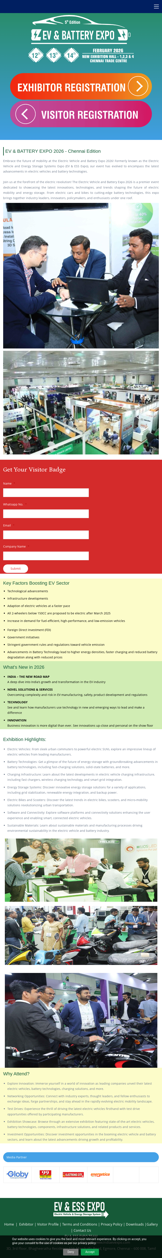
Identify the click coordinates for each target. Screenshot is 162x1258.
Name (9, 483)
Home (9, 1224)
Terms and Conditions (79, 1224)
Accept (89, 1252)
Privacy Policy (111, 1224)
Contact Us (82, 1230)
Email (9, 525)
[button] (81, 1157)
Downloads (135, 1224)
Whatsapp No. (15, 504)
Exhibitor (26, 1224)
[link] (81, 206)
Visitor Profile (48, 1224)
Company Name (16, 546)
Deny (71, 1252)
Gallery (152, 1224)
